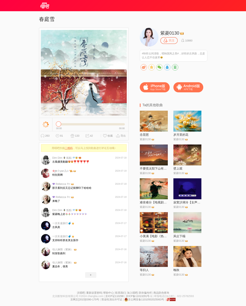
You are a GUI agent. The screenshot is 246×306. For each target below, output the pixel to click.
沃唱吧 (81, 292)
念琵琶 (144, 134)
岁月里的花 (180, 134)
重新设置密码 (94, 292)
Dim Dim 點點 (65, 157)
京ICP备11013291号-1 (139, 296)
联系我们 (120, 292)
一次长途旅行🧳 (61, 223)
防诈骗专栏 (145, 292)
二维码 (69, 148)
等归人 (144, 270)
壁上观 (177, 168)
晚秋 (176, 270)
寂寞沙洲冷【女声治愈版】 (187, 202)
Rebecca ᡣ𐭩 (61, 183)
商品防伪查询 (161, 292)
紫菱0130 (169, 33)
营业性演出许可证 (111, 299)
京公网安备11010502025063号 (144, 299)
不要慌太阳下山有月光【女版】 (154, 168)
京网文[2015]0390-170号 (84, 299)
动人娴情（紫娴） (62, 249)
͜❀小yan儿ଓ (60, 170)
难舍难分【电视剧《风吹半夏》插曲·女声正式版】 (154, 202)
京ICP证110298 (114, 296)
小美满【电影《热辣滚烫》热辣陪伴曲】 (154, 236)
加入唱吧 (132, 292)
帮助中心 (108, 292)
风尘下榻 (179, 236)
